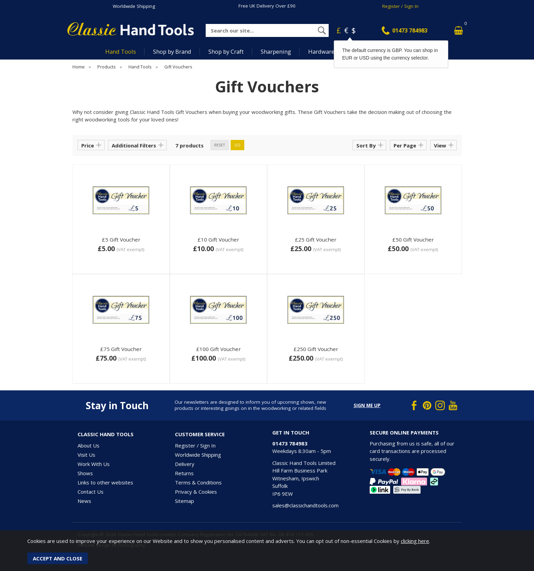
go (237, 144)
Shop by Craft (226, 51)
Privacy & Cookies (196, 491)
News (84, 500)
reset (219, 144)
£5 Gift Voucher (121, 239)
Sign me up (367, 405)
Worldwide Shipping (134, 6)
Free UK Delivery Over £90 (267, 6)
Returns (184, 473)
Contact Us (91, 491)
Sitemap (184, 500)
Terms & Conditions (198, 482)
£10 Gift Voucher (218, 239)
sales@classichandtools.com (305, 505)
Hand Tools (120, 51)
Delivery (184, 463)
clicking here (415, 540)
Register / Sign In (400, 6)
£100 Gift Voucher (218, 349)
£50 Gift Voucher (413, 239)
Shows (85, 473)
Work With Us (94, 463)
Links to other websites (105, 482)
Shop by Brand (172, 51)
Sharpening (276, 51)
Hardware (321, 51)
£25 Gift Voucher (316, 239)
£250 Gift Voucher (315, 349)
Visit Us (86, 454)
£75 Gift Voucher (121, 349)
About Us (88, 445)
